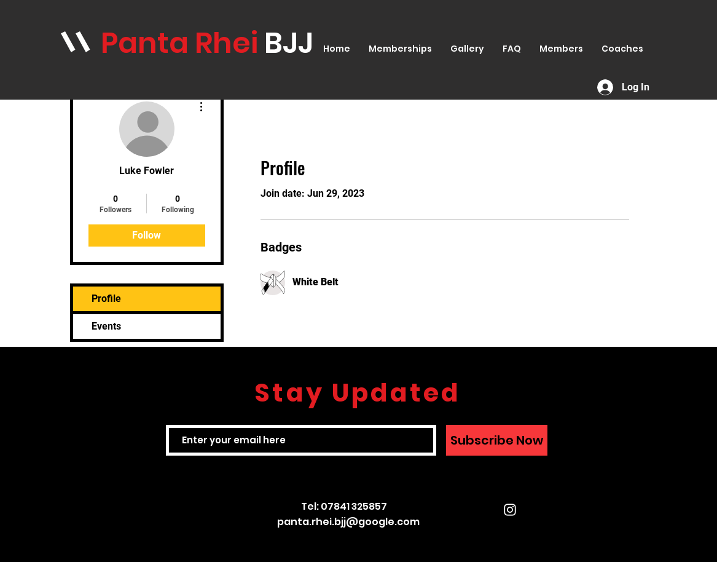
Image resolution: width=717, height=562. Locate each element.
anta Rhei (191, 43)
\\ (75, 42)
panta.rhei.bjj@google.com (348, 522)
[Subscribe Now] (496, 440)
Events (106, 326)
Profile (106, 298)
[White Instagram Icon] (510, 510)
